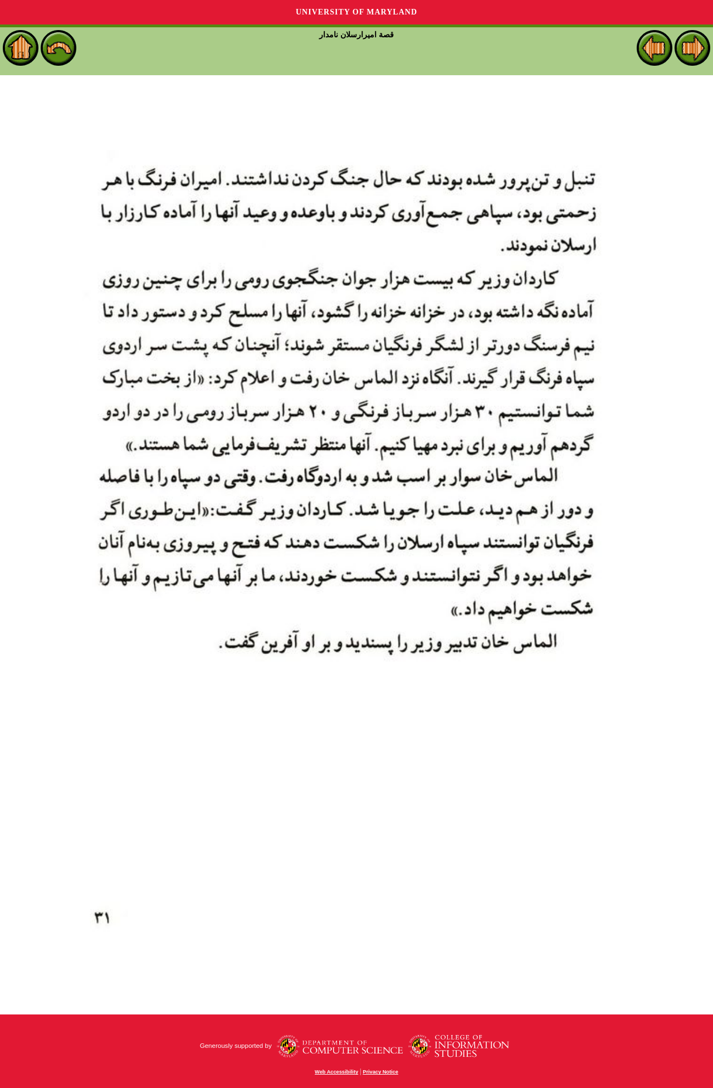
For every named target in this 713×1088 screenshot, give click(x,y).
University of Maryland (356, 12)
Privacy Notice (380, 1072)
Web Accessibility (336, 1072)
